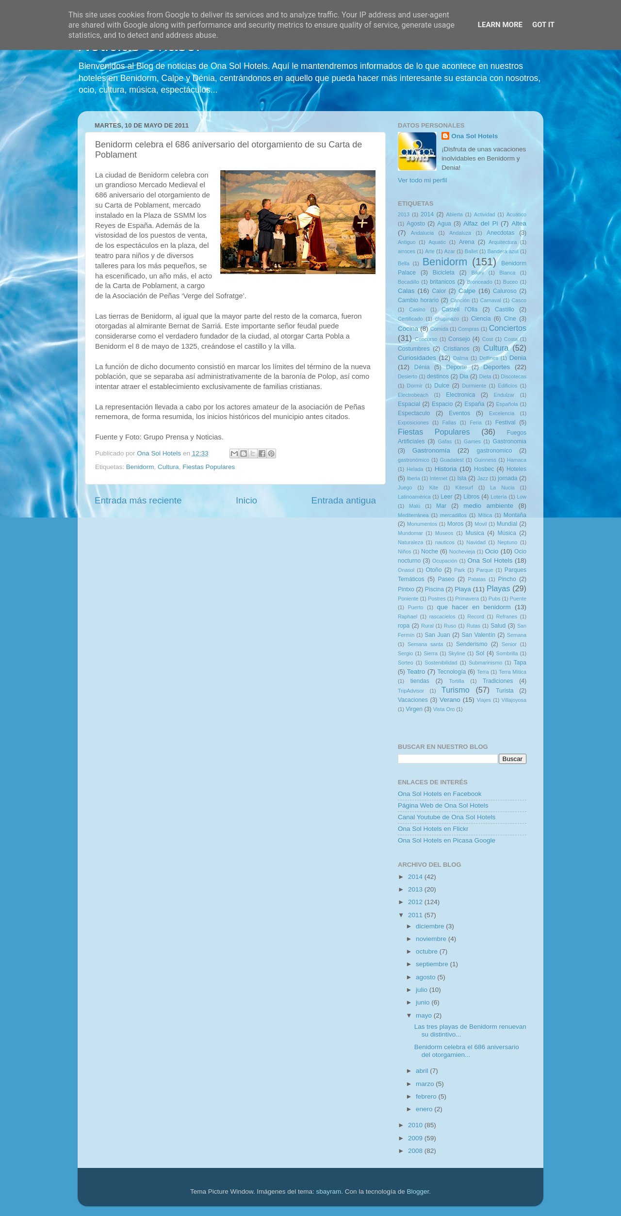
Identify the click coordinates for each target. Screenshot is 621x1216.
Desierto (407, 376)
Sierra (431, 653)
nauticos (445, 542)
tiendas (419, 681)
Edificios (507, 386)
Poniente (408, 598)
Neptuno (507, 542)
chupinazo (447, 319)
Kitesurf (464, 487)
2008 (416, 1150)
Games (472, 441)
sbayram (329, 1191)
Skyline (456, 653)
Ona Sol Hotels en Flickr (433, 828)
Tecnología (452, 671)
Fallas (449, 422)
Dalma (460, 358)
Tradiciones (498, 681)
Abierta (454, 214)
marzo (426, 1083)
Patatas (477, 579)
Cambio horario (418, 300)
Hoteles (516, 469)
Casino (417, 309)
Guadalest (452, 460)
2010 (416, 1125)
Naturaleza (410, 542)
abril (423, 1070)
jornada (508, 478)
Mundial (507, 523)
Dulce (441, 385)
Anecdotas (500, 232)
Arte (430, 251)
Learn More (500, 24)
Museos (444, 533)
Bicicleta (444, 272)
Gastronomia (510, 441)
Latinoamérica (414, 497)
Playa (463, 589)
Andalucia (422, 233)
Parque (484, 570)
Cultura (168, 466)
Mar (441, 506)
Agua (444, 223)
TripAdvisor (411, 691)
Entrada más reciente (138, 500)
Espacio (442, 404)
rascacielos (442, 616)
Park (459, 570)
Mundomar (410, 533)
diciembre (431, 926)
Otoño (433, 570)
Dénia (422, 367)
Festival (505, 422)
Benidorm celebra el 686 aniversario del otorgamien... (466, 1050)
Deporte (456, 367)
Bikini (477, 273)
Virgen (414, 709)
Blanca (507, 273)
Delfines (488, 358)
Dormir (415, 386)
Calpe (466, 290)
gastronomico (494, 450)
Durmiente (474, 386)
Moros (455, 523)
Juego (405, 487)
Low (521, 497)
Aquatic (437, 242)
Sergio (405, 653)
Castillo (504, 309)
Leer (446, 496)
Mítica (485, 515)
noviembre (432, 938)
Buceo (510, 282)
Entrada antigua (343, 500)
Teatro (416, 671)
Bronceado (479, 282)
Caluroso (505, 291)
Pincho (507, 579)
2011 (416, 915)
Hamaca (516, 460)
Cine (510, 318)
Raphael (407, 616)
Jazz (482, 478)
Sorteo (405, 662)
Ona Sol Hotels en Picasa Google (446, 840)
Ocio (492, 551)
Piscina (434, 589)
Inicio (246, 500)
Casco (518, 300)
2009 (416, 1138)
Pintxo (406, 589)
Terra (483, 672)
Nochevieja (462, 551)
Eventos (459, 413)
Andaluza (460, 233)
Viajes (484, 700)
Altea (518, 223)
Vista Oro (444, 709)
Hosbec (484, 469)
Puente (518, 598)
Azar (449, 251)
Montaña (515, 515)
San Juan (437, 635)
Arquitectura (503, 242)
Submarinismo (485, 662)
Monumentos (422, 524)
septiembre (433, 964)
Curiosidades (417, 357)
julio (422, 989)
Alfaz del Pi (480, 223)
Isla (461, 478)
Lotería (498, 497)
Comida (439, 329)
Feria (476, 422)
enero (425, 1109)
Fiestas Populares (208, 466)
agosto (426, 977)
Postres (437, 598)
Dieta (485, 376)
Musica (475, 533)
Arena (466, 242)
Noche (429, 551)
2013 (403, 214)
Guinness (485, 460)
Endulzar (504, 395)
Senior (509, 644)
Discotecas (513, 376)
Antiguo (407, 242)
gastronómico (413, 460)
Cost (487, 339)
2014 (427, 214)
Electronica (460, 394)
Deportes (496, 367)
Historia (446, 468)
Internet (439, 478)
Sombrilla (507, 653)
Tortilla (456, 681)
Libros (471, 496)
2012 (416, 902)
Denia (517, 357)
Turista (505, 690)
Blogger (418, 1191)
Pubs (495, 598)
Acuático (516, 214)
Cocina (408, 328)
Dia (463, 376)
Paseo (446, 579)
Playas (498, 588)
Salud (498, 625)
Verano (450, 699)
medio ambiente (488, 505)
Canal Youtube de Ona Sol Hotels (446, 817)
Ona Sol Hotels (474, 136)
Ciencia (481, 318)
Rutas (473, 626)
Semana (516, 635)
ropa (403, 625)
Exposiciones (413, 422)
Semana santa (425, 644)
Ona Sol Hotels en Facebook (440, 793)
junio (423, 1002)
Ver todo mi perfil (422, 180)
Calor (439, 291)
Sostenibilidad (441, 662)
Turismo (455, 689)
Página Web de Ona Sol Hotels (443, 805)
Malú (414, 506)
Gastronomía (431, 450)
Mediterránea (413, 515)
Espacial (409, 404)
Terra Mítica (512, 672)
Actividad (484, 214)
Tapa (520, 662)
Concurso (426, 339)
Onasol (406, 570)
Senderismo (472, 644)
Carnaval (490, 300)
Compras (468, 329)
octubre (428, 951)
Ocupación (445, 561)
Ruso (450, 626)
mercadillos (453, 515)
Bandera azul (503, 251)
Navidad (476, 542)
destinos (438, 376)
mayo (425, 1015)
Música (506, 533)
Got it (543, 24)
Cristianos (456, 348)
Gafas (445, 441)
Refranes (506, 616)
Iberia (413, 478)
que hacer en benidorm (474, 607)
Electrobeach (413, 395)
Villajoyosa (514, 700)
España (474, 404)
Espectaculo (414, 413)
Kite (434, 487)
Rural (427, 626)
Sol (480, 653)
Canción (460, 300)
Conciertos (507, 328)
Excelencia (501, 413)
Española (507, 404)
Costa (511, 339)
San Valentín (478, 635)
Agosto (416, 223)
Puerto (416, 607)
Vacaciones (413, 700)
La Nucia (502, 487)
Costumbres (413, 348)
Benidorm (140, 466)
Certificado (410, 319)
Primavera (467, 598)
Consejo (459, 339)
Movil (480, 524)
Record (475, 616)
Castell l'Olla (459, 309)
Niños (404, 551)
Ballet (471, 251)
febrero (427, 1096)
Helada (415, 469)
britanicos (442, 281)
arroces (406, 251)
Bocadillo (408, 282)
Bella (403, 263)
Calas (406, 290)
